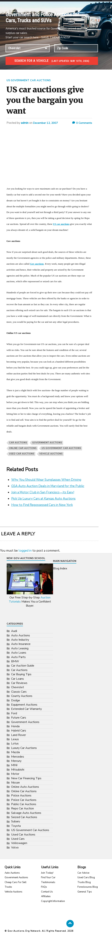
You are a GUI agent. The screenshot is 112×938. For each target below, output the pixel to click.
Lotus (15, 743)
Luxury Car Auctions (24, 748)
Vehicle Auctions (13, 891)
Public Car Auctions (23, 804)
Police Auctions (21, 795)
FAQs (44, 887)
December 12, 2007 (46, 123)
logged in (25, 550)
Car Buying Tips (21, 674)
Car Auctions (18, 442)
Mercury (16, 761)
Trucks (8, 887)
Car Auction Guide (22, 666)
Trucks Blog (84, 882)
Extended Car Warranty (26, 709)
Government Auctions (47, 442)
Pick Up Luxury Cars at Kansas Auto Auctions (43, 498)
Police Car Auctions (23, 800)
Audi (14, 631)
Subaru (15, 821)
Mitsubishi (17, 769)
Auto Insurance (20, 644)
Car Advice (83, 872)
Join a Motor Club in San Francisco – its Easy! (42, 492)
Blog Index (60, 568)
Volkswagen (19, 843)
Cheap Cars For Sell (15, 882)
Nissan (15, 782)
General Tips (84, 891)
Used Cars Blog (86, 877)
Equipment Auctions (24, 704)
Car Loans (17, 679)
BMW (15, 661)
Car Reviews (19, 683)
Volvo (15, 847)
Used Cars (18, 839)
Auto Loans (18, 653)
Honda (15, 726)
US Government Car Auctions (30, 80)
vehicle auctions (50, 453)
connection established (28, 48)
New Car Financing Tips (26, 778)
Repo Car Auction (22, 808)
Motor (15, 774)
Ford (14, 713)
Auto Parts (18, 657)
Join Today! (47, 872)
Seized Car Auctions (24, 817)
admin (24, 123)
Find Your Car (48, 877)
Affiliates (46, 896)
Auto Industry (20, 640)
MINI (14, 765)
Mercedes (17, 756)
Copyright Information (53, 901)
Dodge (15, 700)
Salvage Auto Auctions (26, 813)
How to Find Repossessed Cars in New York (42, 505)
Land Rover (18, 735)
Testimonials (48, 882)
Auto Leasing (19, 648)
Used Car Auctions (21, 453)
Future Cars (18, 718)
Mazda (15, 752)
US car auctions (61, 224)
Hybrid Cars (18, 731)
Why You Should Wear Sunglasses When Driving (46, 479)
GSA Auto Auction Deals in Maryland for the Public (47, 486)
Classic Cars (19, 691)
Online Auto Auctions (25, 787)
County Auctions (21, 696)
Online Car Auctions (22, 448)
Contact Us (47, 891)
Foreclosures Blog (87, 887)
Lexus (15, 739)
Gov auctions (37, 263)
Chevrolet (17, 687)
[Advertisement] (49, 158)
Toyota (16, 826)
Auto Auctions (20, 635)
